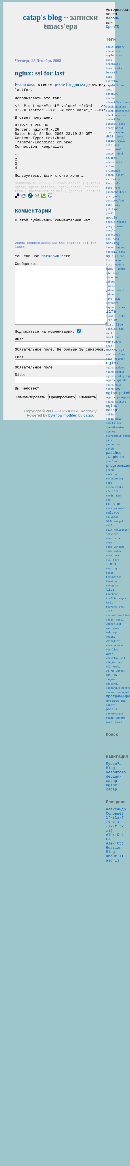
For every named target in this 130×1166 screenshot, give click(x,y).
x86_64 (110, 792)
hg (108, 303)
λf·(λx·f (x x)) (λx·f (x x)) (114, 978)
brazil (111, 83)
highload (118, 304)
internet (112, 329)
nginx (20, 201)
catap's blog (42, 17)
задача (110, 812)
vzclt (110, 741)
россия (111, 848)
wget (116, 756)
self (109, 627)
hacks (110, 293)
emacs (110, 191)
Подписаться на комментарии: (45, 351)
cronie (119, 155)
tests (110, 684)
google (111, 257)
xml (108, 797)
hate (122, 298)
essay (119, 206)
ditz (109, 170)
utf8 (109, 730)
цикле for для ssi (69, 84)
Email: (21, 379)
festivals (113, 217)
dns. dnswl (113, 176)
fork (117, 222)
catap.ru (112, 109)
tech (19, 206)
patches (91, 201)
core (122, 145)
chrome (110, 114)
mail (109, 396)
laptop (110, 365)
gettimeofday (115, 237)
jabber (111, 339)
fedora (116, 211)
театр (110, 858)
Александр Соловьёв (116, 962)
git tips (112, 247)
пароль (112, 20)
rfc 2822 (112, 586)
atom (119, 63)
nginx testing (116, 479)
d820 (110, 160)
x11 (123, 787)
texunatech (113, 689)
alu (118, 58)
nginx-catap (70, 201)
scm (109, 622)
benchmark (113, 73)
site (117, 643)
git (117, 242)
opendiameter (115, 510)
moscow (111, 417)
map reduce (113, 407)
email (119, 191)
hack (116, 283)
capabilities (115, 99)
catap (88, 441)
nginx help (113, 458)
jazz (117, 355)
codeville (113, 140)
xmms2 (116, 797)
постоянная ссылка (45, 206)
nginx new (113, 463)
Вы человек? (27, 413)
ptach (110, 561)
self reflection (117, 632)
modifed (70, 441)
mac (121, 391)
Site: (20, 399)
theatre (111, 695)
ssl (108, 668)
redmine (111, 566)
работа (110, 843)
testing (111, 679)
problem (111, 551)
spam (109, 663)
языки (118, 864)
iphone (110, 334)
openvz (110, 515)
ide (108, 324)
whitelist (113, 766)
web (108, 756)
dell (121, 165)
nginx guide (116, 453)
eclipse (111, 186)
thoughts (112, 700)
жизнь (111, 806)
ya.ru (110, 802)
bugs (109, 88)
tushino (111, 725)
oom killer (113, 504)
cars (109, 104)
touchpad (112, 710)
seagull (119, 622)
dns (116, 170)
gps (108, 283)
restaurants (114, 581)
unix (122, 725)
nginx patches (41, 201)
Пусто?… (113, 907)
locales (111, 391)
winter (119, 771)
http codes (113, 309)
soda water (113, 658)
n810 (109, 427)
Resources (116, 917)
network (119, 427)
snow (109, 648)
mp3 (121, 417)
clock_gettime (116, 124)
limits (110, 376)
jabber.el (113, 350)
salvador (112, 617)
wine (109, 771)
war (108, 751)
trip (110, 720)
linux (111, 380)
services (112, 638)
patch (110, 535)
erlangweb (113, 201)
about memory (115, 53)
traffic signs (116, 715)
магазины (112, 817)
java (109, 355)
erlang (110, 196)
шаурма (120, 858)
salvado (112, 612)
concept (111, 145)
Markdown (50, 275)
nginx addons (115, 438)
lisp (110, 386)
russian (113, 601)
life (111, 370)
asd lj (112, 1021)
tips (110, 704)
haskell (111, 298)
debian (110, 165)
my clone (119, 422)
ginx (109, 242)
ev (107, 211)
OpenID (112, 30)
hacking (112, 288)
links (121, 376)
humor (110, 319)
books (118, 78)
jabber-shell (115, 345)
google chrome (116, 263)
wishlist (112, 776)
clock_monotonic (117, 129)
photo (118, 545)
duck (121, 181)
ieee (116, 324)
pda (108, 545)
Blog (110, 912)
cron (109, 155)
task (116, 668)
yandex (120, 802)
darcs (119, 160)
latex (121, 365)
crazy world (114, 150)
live (119, 386)
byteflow (55, 441)
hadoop (120, 293)
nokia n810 (113, 499)
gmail (110, 252)
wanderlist (113, 746)
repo (109, 576)
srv (116, 663)
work (110, 781)
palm (109, 525)
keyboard (112, 360)
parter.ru (113, 530)
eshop (110, 206)
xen (120, 792)
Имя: (19, 360)
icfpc (121, 319)
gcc (108, 232)
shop (109, 643)
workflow (112, 787)
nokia (110, 494)
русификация (114, 853)
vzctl (119, 741)
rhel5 (110, 592)
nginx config (115, 443)
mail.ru (112, 401)
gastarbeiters (116, 227)
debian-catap (113, 925)
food (109, 222)
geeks (116, 232)
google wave (114, 268)
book (109, 78)
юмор (109, 864)
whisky (110, 761)
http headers (115, 314)
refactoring (114, 571)
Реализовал (26, 84)
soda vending (115, 653)
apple (110, 63)
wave (116, 751)
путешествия (116, 838)
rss (108, 597)
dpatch (110, 181)
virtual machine (117, 735)
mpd (108, 422)
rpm (118, 592)
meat (109, 412)
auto (109, 68)
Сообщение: (26, 283)
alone (110, 58)
